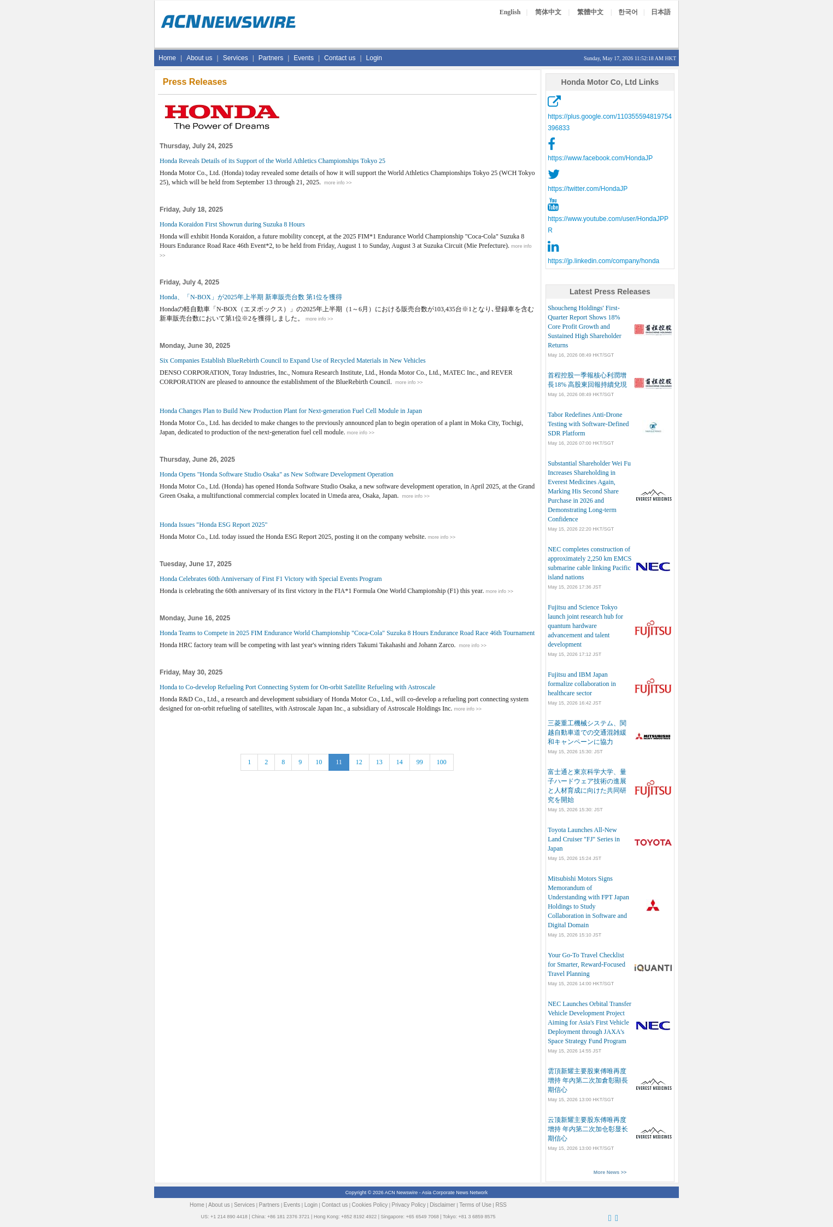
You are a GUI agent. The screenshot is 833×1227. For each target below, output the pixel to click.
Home (167, 58)
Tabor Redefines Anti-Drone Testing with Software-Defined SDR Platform (588, 424)
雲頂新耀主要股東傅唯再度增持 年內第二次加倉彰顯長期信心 (588, 1080)
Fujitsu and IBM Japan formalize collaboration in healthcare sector (582, 684)
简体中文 (548, 12)
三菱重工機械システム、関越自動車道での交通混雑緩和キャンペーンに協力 (587, 732)
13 (379, 762)
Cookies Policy (370, 1205)
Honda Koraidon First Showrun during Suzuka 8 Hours (232, 224)
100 (442, 762)
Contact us (339, 58)
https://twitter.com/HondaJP (587, 189)
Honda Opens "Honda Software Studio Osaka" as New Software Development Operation (277, 474)
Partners (271, 58)
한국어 (628, 12)
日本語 (661, 12)
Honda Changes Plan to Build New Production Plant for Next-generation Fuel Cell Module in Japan (291, 411)
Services (235, 58)
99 (419, 762)
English (510, 12)
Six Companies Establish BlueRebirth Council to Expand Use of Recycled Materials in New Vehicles (293, 360)
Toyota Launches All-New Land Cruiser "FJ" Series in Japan (584, 839)
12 (359, 762)
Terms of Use (475, 1205)
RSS (501, 1205)
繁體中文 (590, 12)
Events (304, 58)
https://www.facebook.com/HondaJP (600, 158)
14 (399, 762)
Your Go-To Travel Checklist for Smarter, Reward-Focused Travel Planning (586, 964)
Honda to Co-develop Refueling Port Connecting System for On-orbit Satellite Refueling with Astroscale (298, 687)
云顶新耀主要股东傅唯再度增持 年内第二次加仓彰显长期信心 (588, 1129)
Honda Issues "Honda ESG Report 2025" (213, 524)
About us (199, 58)
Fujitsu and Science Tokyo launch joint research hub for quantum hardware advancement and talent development (585, 625)
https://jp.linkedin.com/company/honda (603, 261)
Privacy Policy (409, 1205)
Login (374, 58)
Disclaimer (442, 1205)
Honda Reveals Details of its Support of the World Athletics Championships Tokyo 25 (272, 161)
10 (318, 762)
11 (339, 762)
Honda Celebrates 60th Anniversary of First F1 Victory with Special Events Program (271, 579)
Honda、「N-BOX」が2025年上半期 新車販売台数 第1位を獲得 (251, 297)
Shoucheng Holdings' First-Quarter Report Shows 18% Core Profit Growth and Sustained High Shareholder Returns (584, 326)
